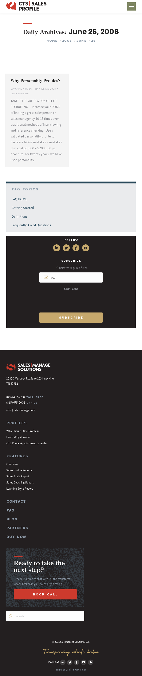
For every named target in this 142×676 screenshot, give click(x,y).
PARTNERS (17, 528)
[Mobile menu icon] (131, 6)
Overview (12, 463)
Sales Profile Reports (19, 469)
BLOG (11, 519)
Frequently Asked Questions (31, 225)
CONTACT (16, 501)
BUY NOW (16, 537)
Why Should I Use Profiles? (22, 430)
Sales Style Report (17, 476)
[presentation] (71, 301)
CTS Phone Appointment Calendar (26, 442)
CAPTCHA (71, 288)
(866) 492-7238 (15, 396)
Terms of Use (63, 669)
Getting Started (23, 207)
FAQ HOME (19, 199)
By (31, 88)
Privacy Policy (79, 669)
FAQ (10, 510)
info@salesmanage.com (20, 409)
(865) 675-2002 (15, 402)
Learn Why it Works (18, 436)
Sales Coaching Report (19, 482)
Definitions (19, 216)
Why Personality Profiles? (35, 81)
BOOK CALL (45, 594)
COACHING (16, 88)
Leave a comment (20, 93)
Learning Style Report (19, 488)
